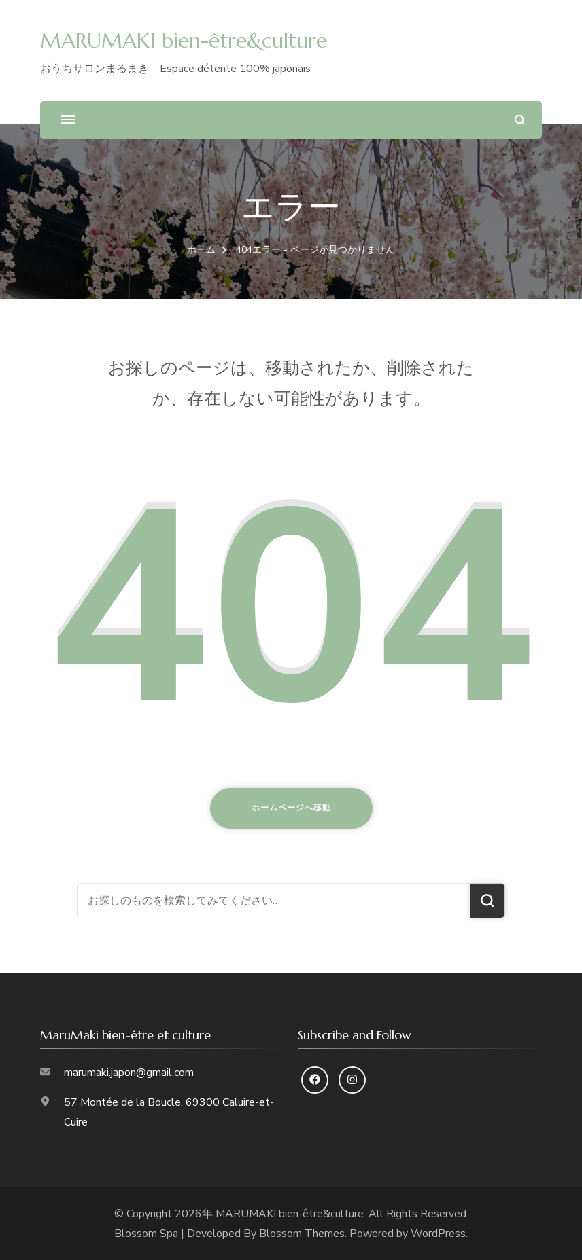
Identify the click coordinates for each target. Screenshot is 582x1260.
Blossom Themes (302, 1233)
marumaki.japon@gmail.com (129, 1072)
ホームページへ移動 (291, 807)
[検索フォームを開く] (519, 120)
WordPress (438, 1233)
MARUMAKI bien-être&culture (183, 40)
